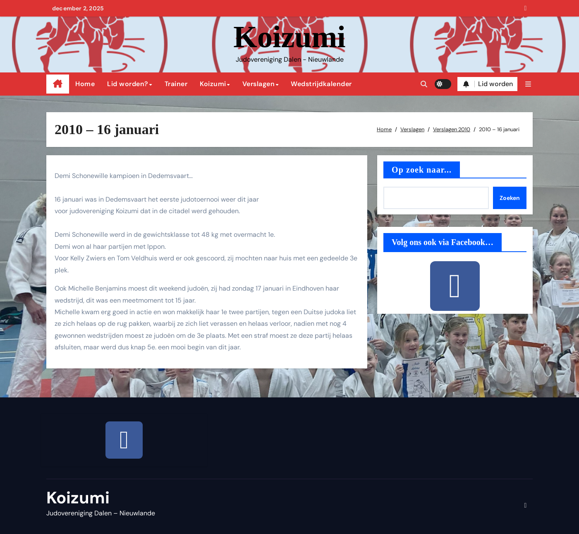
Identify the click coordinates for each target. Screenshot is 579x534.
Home (85, 83)
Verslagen (258, 83)
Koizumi (289, 37)
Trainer (176, 83)
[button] (528, 84)
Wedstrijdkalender (321, 83)
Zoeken (510, 198)
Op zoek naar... (422, 169)
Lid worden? (127, 83)
